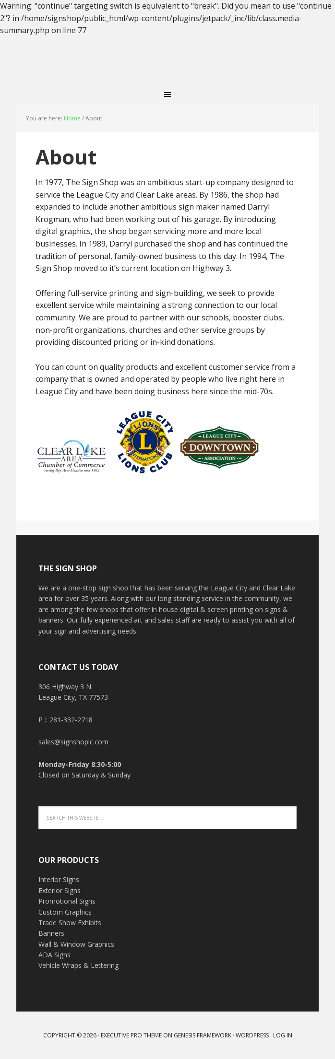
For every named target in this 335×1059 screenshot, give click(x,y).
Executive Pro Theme (131, 1035)
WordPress (252, 1035)
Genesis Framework (202, 1035)
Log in (282, 1035)
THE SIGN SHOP (167, 61)
